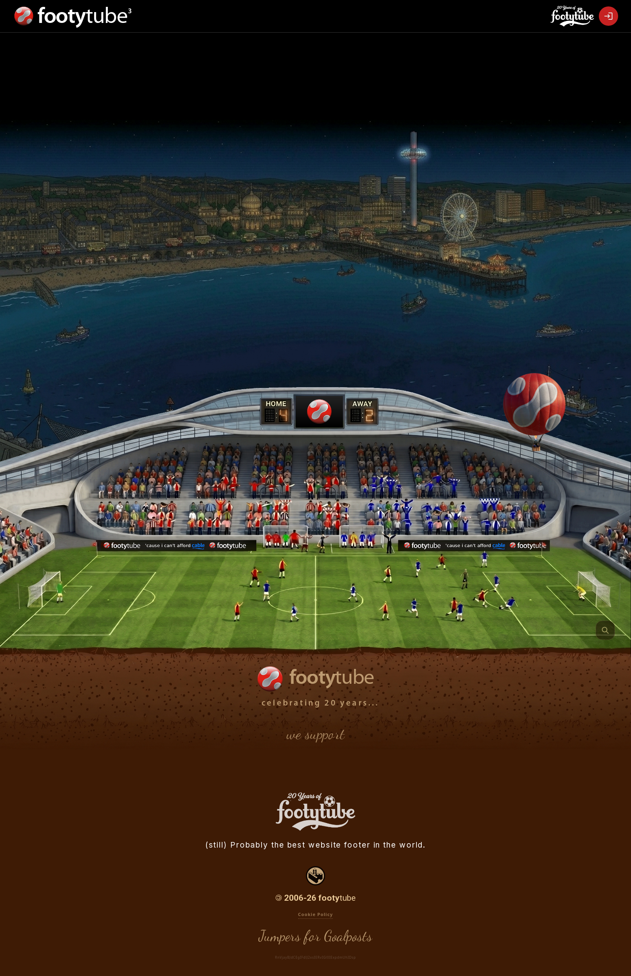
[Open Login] (608, 16)
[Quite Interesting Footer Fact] (605, 630)
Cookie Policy (315, 914)
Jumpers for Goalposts (315, 936)
